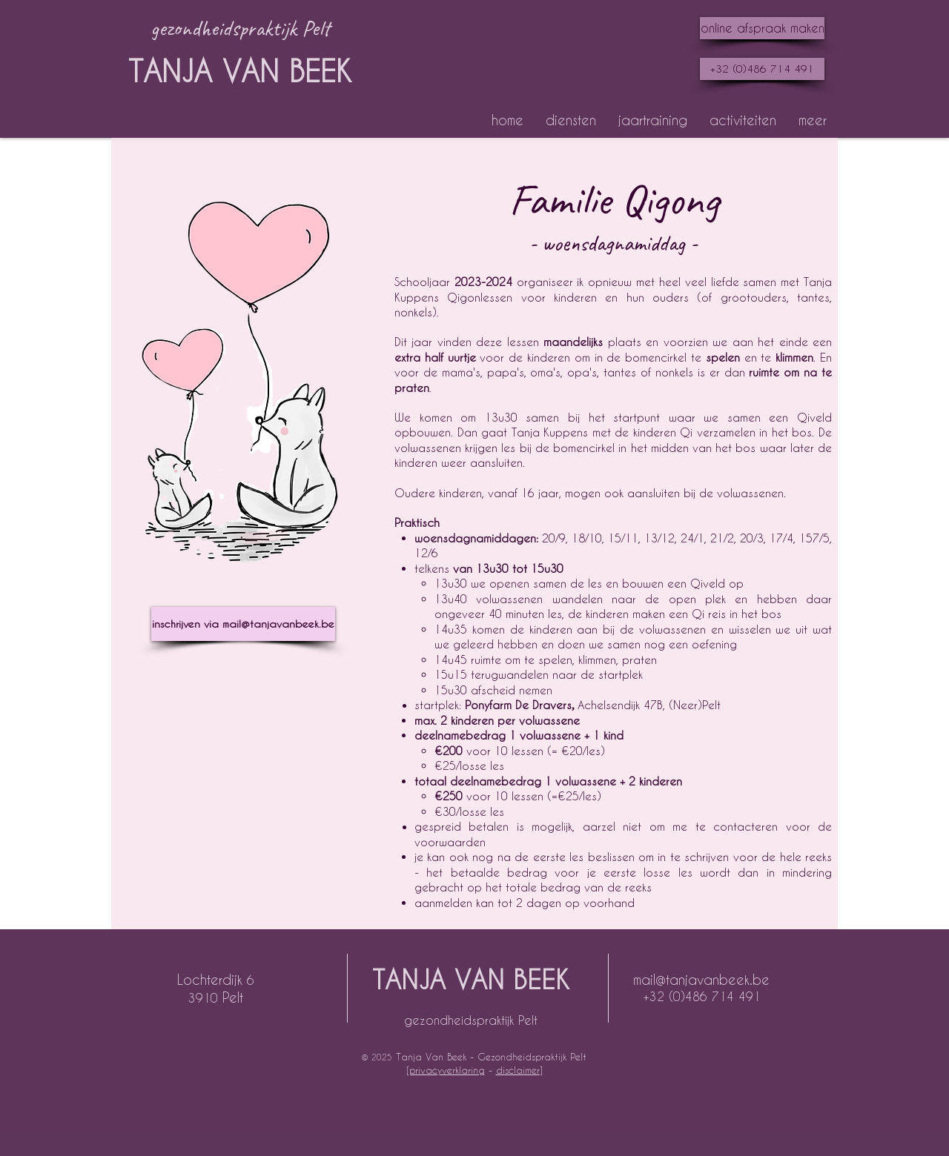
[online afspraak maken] (762, 28)
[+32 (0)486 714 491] (762, 69)
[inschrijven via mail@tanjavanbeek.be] (243, 624)
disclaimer (518, 1069)
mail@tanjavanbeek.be (701, 979)
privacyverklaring (447, 1069)
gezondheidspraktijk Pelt (471, 1020)
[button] (571, 120)
